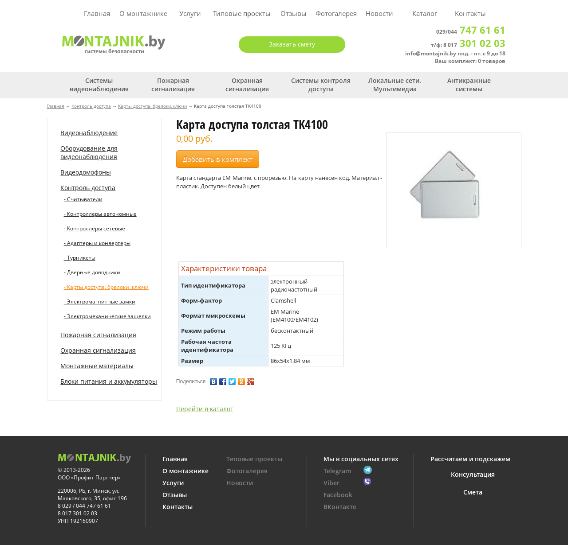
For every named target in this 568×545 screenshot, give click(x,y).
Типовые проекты (242, 13)
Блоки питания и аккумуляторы (108, 381)
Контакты (470, 13)
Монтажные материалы (97, 366)
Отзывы (293, 13)
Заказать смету (292, 44)
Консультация (473, 474)
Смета (472, 492)
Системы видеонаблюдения (99, 84)
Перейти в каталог (204, 409)
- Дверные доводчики (92, 272)
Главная (97, 13)
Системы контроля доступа (321, 84)
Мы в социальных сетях (360, 459)
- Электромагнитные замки (99, 301)
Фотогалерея (336, 13)
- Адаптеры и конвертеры (97, 243)
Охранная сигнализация (247, 84)
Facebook (337, 494)
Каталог (424, 13)
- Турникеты (79, 257)
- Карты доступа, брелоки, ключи (106, 287)
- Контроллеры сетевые (94, 228)
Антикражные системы (469, 84)
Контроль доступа (91, 106)
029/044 (470, 31)
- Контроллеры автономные (100, 214)
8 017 (474, 45)
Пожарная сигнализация (173, 84)
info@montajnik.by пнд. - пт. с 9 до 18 (455, 53)
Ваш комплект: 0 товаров (470, 61)
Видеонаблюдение (89, 132)
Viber (331, 483)
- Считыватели (83, 199)
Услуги (190, 13)
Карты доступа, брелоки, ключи (152, 106)
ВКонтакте (339, 506)
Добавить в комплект (217, 159)
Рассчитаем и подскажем (470, 459)
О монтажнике (143, 13)
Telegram (337, 471)
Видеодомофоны (85, 172)
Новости (379, 13)
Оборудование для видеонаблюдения (89, 152)
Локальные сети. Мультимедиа (394, 84)
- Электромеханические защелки (107, 316)
